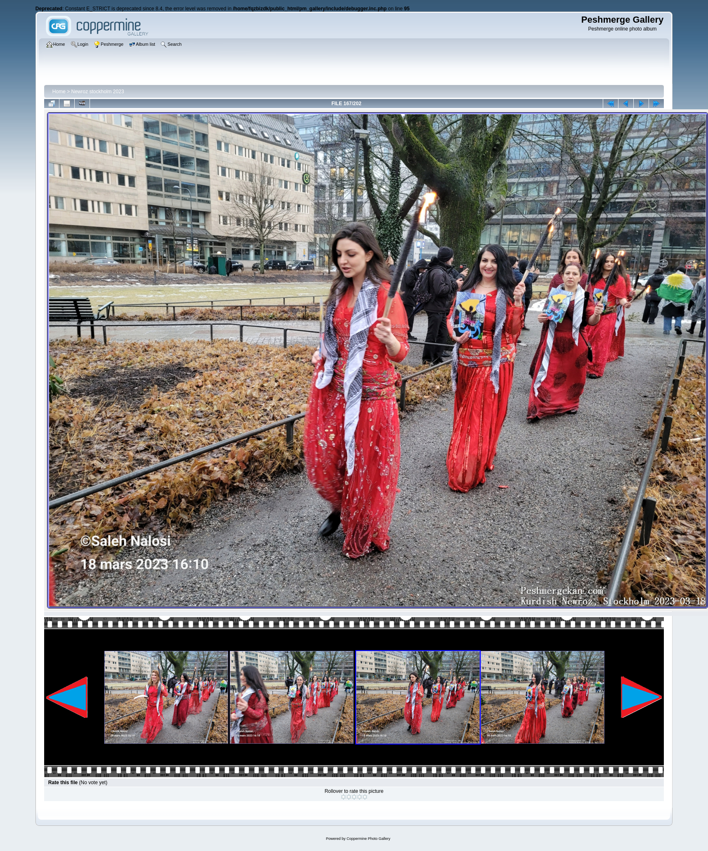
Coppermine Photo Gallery (368, 839)
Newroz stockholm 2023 (97, 91)
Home (59, 91)
